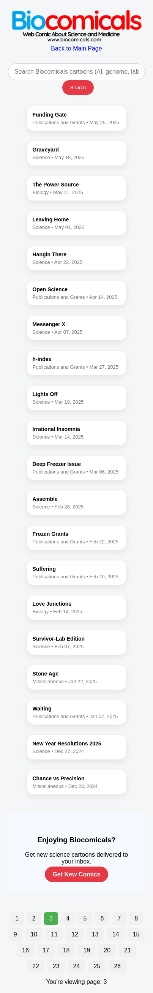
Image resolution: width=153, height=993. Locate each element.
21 (127, 950)
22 (35, 966)
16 (25, 950)
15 (136, 934)
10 (34, 934)
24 (76, 966)
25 (96, 966)
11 (54, 934)
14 (115, 934)
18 (66, 950)
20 (107, 950)
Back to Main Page (76, 45)
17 (46, 950)
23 (56, 966)
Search (78, 87)
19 (87, 950)
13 (95, 934)
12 (74, 934)
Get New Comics (76, 874)
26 (117, 966)
